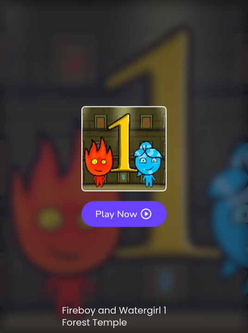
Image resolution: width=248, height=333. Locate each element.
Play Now (124, 213)
